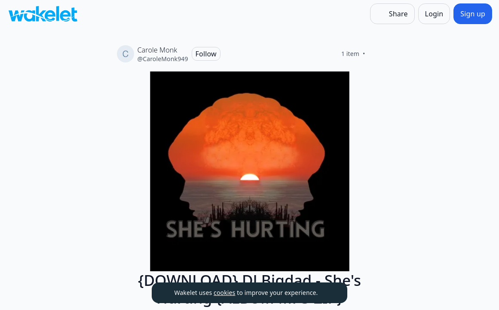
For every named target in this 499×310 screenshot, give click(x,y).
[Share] (392, 13)
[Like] (376, 54)
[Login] (434, 13)
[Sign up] (472, 13)
